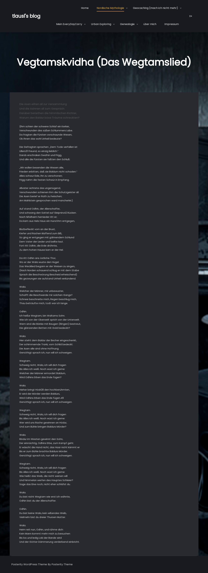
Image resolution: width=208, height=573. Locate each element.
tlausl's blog (26, 16)
